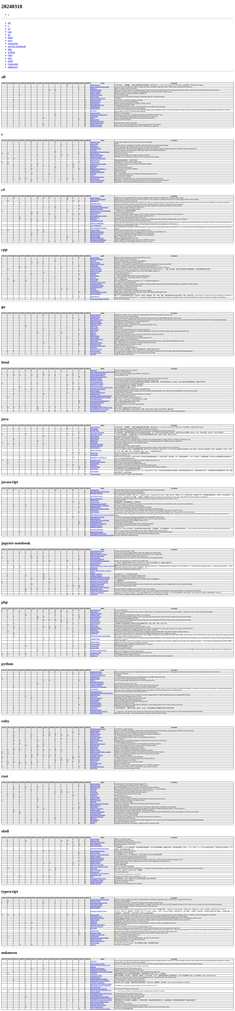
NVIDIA (93, 590)
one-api (100, 496)
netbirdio (93, 318)
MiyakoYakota (94, 377)
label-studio (101, 517)
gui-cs (92, 225)
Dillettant (93, 564)
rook (92, 354)
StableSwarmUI (101, 199)
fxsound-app (99, 287)
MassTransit (94, 238)
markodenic (94, 395)
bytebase (93, 351)
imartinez (93, 126)
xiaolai (92, 580)
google (92, 262)
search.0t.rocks (103, 377)
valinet (92, 155)
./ (8, 14)
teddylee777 (94, 592)
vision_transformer (104, 587)
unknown (13, 67)
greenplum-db (94, 148)
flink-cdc (97, 438)
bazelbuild (93, 463)
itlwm (102, 177)
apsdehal (93, 525)
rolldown (93, 93)
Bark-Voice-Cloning (104, 577)
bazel (97, 463)
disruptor (102, 462)
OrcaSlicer (99, 271)
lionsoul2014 (94, 319)
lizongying (93, 160)
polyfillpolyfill (94, 522)
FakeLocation (97, 406)
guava (96, 455)
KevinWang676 (95, 577)
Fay (96, 110)
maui (95, 219)
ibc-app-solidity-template (102, 508)
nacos (96, 441)
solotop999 (93, 535)
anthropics (93, 554)
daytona (98, 102)
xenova (92, 498)
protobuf (101, 285)
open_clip (101, 585)
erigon (99, 344)
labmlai (92, 566)
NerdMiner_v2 (102, 169)
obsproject (93, 157)
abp (100, 203)
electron (93, 103)
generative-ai (106, 561)
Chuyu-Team (94, 401)
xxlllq (92, 385)
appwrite (93, 113)
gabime (92, 279)
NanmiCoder (94, 98)
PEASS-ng (100, 220)
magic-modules (107, 397)
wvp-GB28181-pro (102, 457)
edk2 (97, 143)
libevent (93, 153)
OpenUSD (106, 299)
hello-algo (97, 85)
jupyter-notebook (17, 46)
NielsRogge (94, 579)
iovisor (92, 174)
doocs (92, 432)
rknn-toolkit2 (102, 158)
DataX (96, 468)
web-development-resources (104, 395)
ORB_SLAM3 (103, 292)
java (10, 40)
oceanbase (93, 284)
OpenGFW (98, 91)
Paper (97, 430)
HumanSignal (94, 517)
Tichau (92, 205)
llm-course (99, 124)
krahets (92, 85)
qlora (96, 569)
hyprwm (93, 267)
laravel (92, 610)
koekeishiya (94, 142)
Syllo (92, 150)
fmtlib (92, 274)
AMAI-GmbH (94, 520)
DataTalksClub (94, 582)
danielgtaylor (94, 321)
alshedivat (93, 394)
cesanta (92, 170)
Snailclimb (93, 434)
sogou (92, 276)
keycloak (93, 460)
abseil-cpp (96, 272)
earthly (92, 341)
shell (10, 61)
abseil (92, 272)
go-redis (96, 328)
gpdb (99, 148)
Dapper (99, 236)
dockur (92, 119)
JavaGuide (99, 434)
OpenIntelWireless (95, 177)
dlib (97, 265)
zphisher (97, 391)
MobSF (92, 515)
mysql (99, 352)
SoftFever (93, 271)
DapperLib (93, 236)
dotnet (92, 197)
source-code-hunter (99, 432)
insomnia (96, 510)
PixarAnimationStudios (97, 299)
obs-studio (99, 157)
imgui (96, 280)
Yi (94, 118)
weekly (97, 502)
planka (98, 507)
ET (97, 201)
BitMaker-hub (94, 169)
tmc (92, 337)
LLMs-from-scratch (99, 556)
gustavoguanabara (95, 375)
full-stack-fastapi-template (102, 87)
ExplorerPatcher (98, 155)
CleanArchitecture (103, 207)
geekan (92, 106)
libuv (92, 167)
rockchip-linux (94, 158)
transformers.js (99, 498)
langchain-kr (100, 592)
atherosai (93, 88)
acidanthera (94, 172)
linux (96, 165)
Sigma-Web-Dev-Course (105, 407)
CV (101, 562)
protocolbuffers (95, 285)
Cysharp (93, 230)
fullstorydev (94, 324)
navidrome (93, 342)
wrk (93, 175)
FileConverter (98, 205)
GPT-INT (99, 378)
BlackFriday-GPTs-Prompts (102, 491)
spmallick (93, 574)
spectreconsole (94, 216)
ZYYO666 (93, 399)
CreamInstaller (100, 223)
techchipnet (94, 380)
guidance (99, 575)
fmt (95, 274)
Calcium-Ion (94, 349)
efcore (96, 214)
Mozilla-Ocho (94, 259)
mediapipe (101, 559)
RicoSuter (93, 235)
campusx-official (95, 571)
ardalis (92, 232)
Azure (92, 589)
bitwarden (93, 217)
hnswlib (96, 290)
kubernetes (93, 323)
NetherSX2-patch (100, 392)
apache (92, 116)
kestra (97, 439)
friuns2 (92, 491)
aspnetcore (97, 197)
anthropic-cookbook (101, 554)
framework (97, 610)
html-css (102, 375)
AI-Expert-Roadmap (103, 520)
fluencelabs (93, 121)
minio (92, 347)
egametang (93, 201)
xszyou (92, 110)
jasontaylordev (94, 207)
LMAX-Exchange (95, 462)
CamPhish (99, 380)
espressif (93, 178)
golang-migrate (95, 339)
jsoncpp (104, 282)
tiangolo (93, 87)
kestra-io (93, 439)
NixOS (92, 289)
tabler (92, 518)
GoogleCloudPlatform (96, 397)
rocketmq (97, 447)
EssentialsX (94, 446)
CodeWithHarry (95, 407)
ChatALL (97, 512)
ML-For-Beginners (101, 373)
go (9, 34)
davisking (93, 265)
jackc (92, 333)
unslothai (93, 108)
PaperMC (93, 430)
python (11, 52)
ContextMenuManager (105, 211)
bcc (95, 174)
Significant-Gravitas (96, 504)
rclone (92, 331)
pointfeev (93, 223)
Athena (98, 564)
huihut (92, 296)
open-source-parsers (96, 282)
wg (91, 175)
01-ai (92, 118)
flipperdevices (94, 152)
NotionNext (100, 529)
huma (99, 321)
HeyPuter (93, 500)
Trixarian (93, 392)
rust (10, 58)
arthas (96, 453)
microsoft (93, 233)
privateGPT (99, 126)
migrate (101, 339)
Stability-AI (94, 199)
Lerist (92, 406)
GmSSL (97, 162)
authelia (93, 336)
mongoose (97, 170)
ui (96, 88)
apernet (92, 91)
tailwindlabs (94, 383)
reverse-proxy (99, 233)
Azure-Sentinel (98, 589)
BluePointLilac (94, 211)
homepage (99, 399)
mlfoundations (94, 585)
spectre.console (103, 216)
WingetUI (100, 209)
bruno (97, 96)
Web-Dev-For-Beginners (102, 505)
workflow (96, 276)
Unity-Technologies (96, 228)
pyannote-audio (100, 584)
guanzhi (93, 162)
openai (92, 594)
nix (95, 289)
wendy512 (93, 467)
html (10, 37)
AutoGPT (104, 504)
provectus (93, 474)
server (98, 217)
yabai (98, 142)
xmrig (92, 145)
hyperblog (97, 404)
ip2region (100, 319)
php (10, 49)
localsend (93, 100)
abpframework (94, 203)
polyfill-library (103, 523)
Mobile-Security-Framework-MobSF (104, 515)
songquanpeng (94, 496)
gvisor (96, 326)
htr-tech (93, 391)
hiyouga (93, 123)
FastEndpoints (94, 240)
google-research (95, 587)
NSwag (98, 235)
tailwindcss (100, 383)
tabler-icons (97, 518)
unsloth (98, 108)
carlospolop (94, 220)
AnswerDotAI (94, 105)
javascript (13, 43)
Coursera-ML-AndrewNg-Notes (104, 387)
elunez (92, 471)
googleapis (93, 346)
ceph (92, 261)
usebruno (93, 96)
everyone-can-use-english (101, 580)
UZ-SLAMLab (94, 292)
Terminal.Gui (97, 225)
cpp (10, 31)
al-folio (98, 394)
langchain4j (94, 444)
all (9, 23)
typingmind (100, 402)
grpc (92, 277)
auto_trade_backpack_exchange (105, 535)
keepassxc (101, 264)
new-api (100, 349)
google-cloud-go (101, 346)
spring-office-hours (96, 372)
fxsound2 (93, 287)
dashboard (99, 323)
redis (92, 328)
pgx (95, 333)
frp (95, 334)
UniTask (97, 230)
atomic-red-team (101, 164)
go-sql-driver (94, 352)
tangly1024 (93, 529)
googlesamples (94, 559)
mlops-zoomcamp (103, 582)
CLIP (95, 594)
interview (96, 296)
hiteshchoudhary (95, 532)
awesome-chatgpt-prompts (98, 389)
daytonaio (93, 102)
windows (97, 119)
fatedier (92, 334)
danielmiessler (94, 90)
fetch (100, 522)
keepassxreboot (95, 264)
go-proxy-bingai (104, 409)
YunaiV (92, 450)
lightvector (93, 294)
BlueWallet (93, 493)
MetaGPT (97, 106)
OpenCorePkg (100, 172)
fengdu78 (93, 387)
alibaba (92, 441)
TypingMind (94, 402)
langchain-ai (94, 527)
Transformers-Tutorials (103, 579)
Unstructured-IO (95, 411)
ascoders (93, 502)
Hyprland (97, 267)
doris (96, 465)
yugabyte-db (99, 182)
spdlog (96, 279)
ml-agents (104, 228)
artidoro (93, 569)
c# (9, 28)
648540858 (93, 457)
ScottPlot (93, 212)
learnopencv (99, 574)
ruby (10, 55)
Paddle (100, 269)
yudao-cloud (98, 450)
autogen (98, 557)
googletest (97, 262)
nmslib (92, 290)
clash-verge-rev (95, 114)
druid (96, 442)
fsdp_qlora (101, 105)
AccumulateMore (95, 562)
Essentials (99, 446)
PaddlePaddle (94, 269)
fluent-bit (96, 147)
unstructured (103, 411)
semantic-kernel (100, 241)
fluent (92, 147)
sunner (92, 512)
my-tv (98, 160)
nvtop (95, 150)
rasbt (92, 556)
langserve (99, 527)
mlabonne (93, 124)
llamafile (100, 259)
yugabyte (93, 182)
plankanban (94, 507)
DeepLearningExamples (102, 590)
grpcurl (99, 324)
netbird (97, 318)
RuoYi (101, 382)
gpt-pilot (100, 95)
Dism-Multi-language (103, 401)
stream (98, 467)
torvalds (93, 165)
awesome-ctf (99, 525)
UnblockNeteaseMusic (96, 533)
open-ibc (93, 508)
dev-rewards (100, 121)
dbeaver (93, 436)
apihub (101, 532)
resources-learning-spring (107, 372)
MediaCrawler (101, 98)
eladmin (96, 471)
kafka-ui (98, 474)
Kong (92, 510)
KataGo (99, 294)
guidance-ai (94, 575)
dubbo (96, 116)
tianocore (93, 143)
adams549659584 (95, 409)
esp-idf (97, 178)
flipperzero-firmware (103, 152)
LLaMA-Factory (99, 123)
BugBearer (93, 378)
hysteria (97, 329)
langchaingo (96, 337)
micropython (94, 180)
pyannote (93, 584)
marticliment (94, 209)
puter (97, 500)
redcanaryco (94, 164)
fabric (100, 90)
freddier (93, 404)
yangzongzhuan (95, 382)
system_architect (98, 385)
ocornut (92, 280)
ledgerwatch (94, 344)
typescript (13, 64)
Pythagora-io (94, 95)
